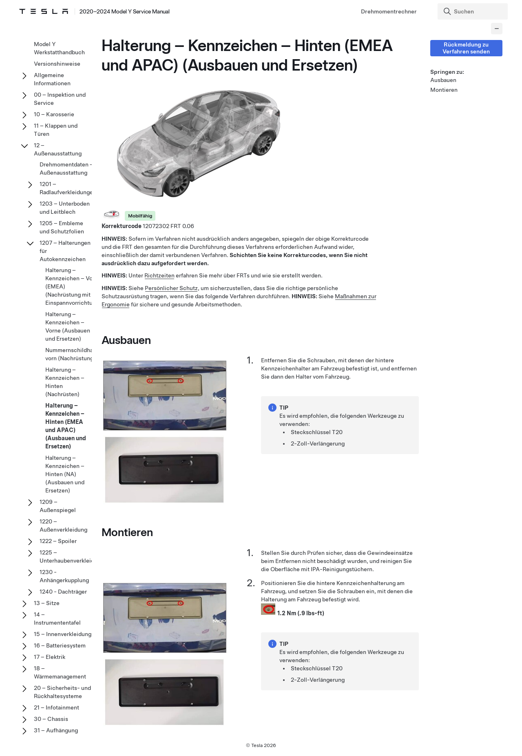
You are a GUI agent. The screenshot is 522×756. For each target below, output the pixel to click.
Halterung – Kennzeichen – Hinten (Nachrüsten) (64, 381)
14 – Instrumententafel (57, 618)
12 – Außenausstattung (58, 149)
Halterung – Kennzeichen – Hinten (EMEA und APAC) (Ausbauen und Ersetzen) (65, 426)
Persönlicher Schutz (171, 288)
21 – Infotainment (56, 707)
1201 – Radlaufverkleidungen (68, 188)
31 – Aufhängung (56, 730)
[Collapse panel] (496, 28)
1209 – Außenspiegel (58, 506)
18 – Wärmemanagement (60, 672)
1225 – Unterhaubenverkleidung (72, 556)
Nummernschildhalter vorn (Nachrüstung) (73, 354)
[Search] (473, 11)
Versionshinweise (57, 63)
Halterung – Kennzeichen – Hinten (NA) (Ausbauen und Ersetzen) (64, 474)
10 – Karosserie (54, 114)
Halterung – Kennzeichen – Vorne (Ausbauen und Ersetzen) (67, 326)
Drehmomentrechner (389, 11)
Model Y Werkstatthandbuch (59, 48)
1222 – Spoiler (58, 541)
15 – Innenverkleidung (62, 634)
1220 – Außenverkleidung (63, 525)
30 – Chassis (51, 719)
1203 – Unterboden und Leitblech (65, 207)
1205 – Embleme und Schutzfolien (62, 227)
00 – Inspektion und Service (60, 98)
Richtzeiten (159, 276)
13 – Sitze (47, 603)
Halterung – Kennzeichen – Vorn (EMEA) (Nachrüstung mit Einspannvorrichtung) (73, 286)
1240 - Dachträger (63, 591)
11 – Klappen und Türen (55, 129)
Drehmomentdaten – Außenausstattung (66, 168)
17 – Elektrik (49, 657)
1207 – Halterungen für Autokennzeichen (65, 250)
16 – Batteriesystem (60, 645)
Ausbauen (443, 80)
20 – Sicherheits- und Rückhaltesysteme (62, 692)
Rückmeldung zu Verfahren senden (466, 48)
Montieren (444, 89)
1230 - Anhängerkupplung (64, 576)
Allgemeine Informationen (52, 79)
